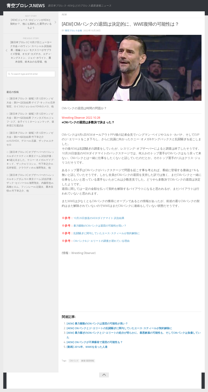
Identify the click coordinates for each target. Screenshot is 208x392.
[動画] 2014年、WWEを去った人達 (89, 347)
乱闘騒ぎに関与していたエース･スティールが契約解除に (110, 233)
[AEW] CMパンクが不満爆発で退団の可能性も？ (98, 342)
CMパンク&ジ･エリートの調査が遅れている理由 (104, 241)
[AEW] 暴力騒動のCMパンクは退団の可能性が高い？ (101, 323)
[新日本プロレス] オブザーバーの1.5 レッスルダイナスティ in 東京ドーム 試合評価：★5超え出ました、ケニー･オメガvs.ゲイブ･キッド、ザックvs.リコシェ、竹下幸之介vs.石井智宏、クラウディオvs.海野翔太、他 (30, 160)
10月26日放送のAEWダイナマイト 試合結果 (101, 218)
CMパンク (74, 361)
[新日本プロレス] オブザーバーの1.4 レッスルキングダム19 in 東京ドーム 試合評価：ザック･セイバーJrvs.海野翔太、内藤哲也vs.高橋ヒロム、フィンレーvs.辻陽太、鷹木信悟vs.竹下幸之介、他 (30, 183)
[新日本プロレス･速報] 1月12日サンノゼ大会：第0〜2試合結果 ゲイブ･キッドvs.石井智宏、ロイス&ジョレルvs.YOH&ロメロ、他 (30, 102)
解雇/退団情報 (87, 361)
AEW (64, 14)
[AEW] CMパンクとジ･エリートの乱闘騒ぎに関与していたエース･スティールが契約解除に (126, 328)
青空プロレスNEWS (27, 5)
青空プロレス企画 (74, 30)
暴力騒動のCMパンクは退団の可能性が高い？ (103, 225)
